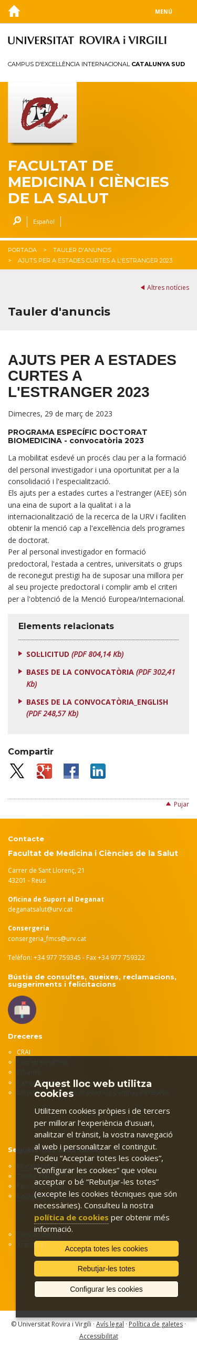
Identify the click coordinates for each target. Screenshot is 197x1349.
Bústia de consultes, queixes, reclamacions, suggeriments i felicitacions (92, 980)
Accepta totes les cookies (106, 1249)
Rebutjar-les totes (107, 1268)
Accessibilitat (98, 1336)
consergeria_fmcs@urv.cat (47, 938)
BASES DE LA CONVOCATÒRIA (100, 677)
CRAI (23, 1052)
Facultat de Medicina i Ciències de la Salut (88, 182)
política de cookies (71, 1217)
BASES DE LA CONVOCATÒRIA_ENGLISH (97, 707)
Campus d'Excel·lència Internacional (96, 64)
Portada (22, 250)
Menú (163, 11)
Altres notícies (168, 287)
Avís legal (110, 1324)
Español (44, 221)
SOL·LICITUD (74, 654)
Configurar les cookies (106, 1289)
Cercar (14, 221)
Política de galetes (156, 1324)
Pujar (181, 804)
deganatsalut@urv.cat (40, 909)
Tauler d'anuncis (82, 250)
